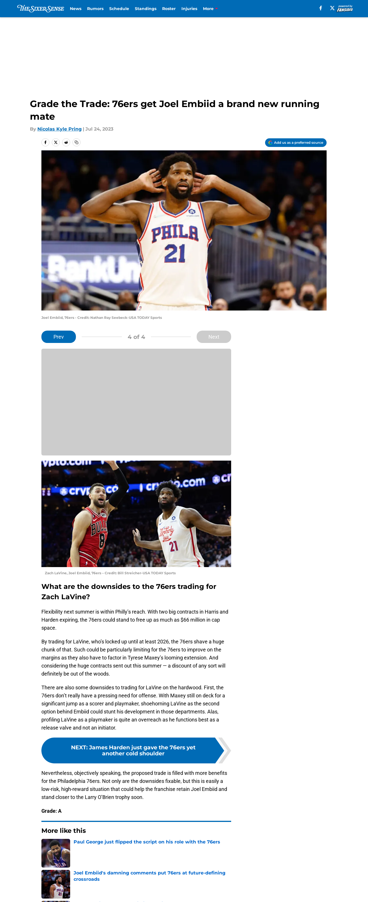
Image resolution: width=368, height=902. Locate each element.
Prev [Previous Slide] (58, 337)
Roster (169, 8)
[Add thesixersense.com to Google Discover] (296, 142)
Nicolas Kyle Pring (59, 129)
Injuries (189, 8)
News (75, 8)
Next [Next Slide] (213, 337)
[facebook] (320, 8)
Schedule (119, 8)
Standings (145, 8)
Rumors (95, 8)
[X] (332, 8)
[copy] (76, 142)
